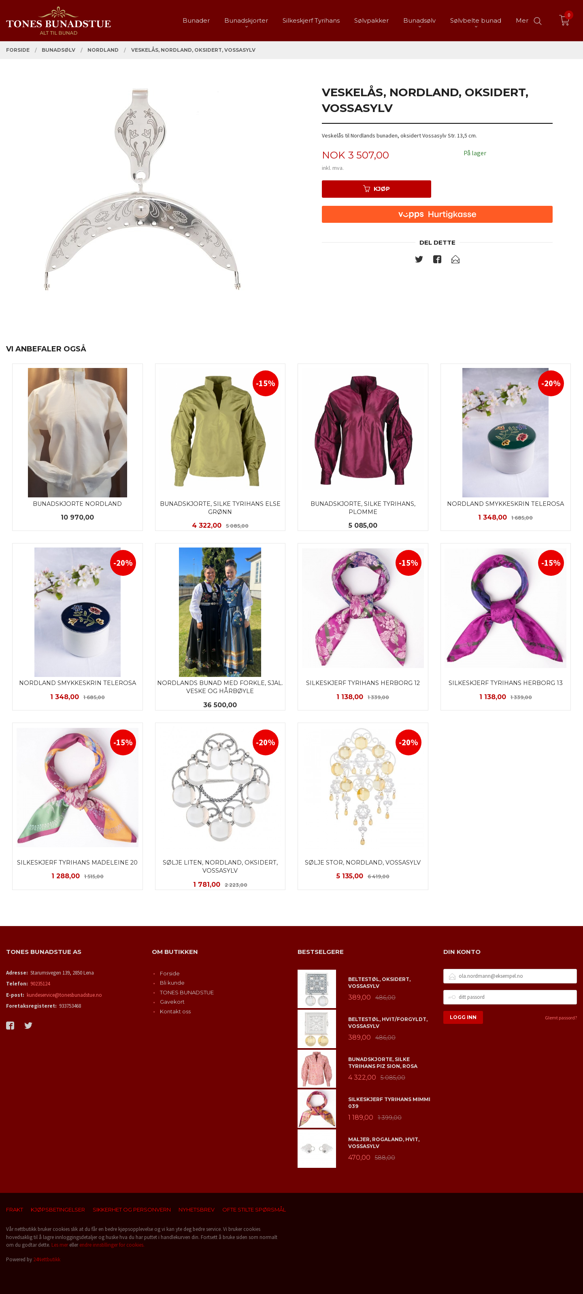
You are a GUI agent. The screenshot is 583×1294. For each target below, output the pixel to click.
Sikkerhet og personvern (132, 1209)
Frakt (14, 1209)
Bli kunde (172, 982)
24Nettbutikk (46, 1259)
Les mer (59, 1244)
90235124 (40, 983)
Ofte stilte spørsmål (254, 1209)
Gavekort (172, 1001)
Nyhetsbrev (197, 1209)
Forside (170, 973)
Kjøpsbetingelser (58, 1209)
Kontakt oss (175, 1011)
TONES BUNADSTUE (187, 992)
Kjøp (376, 188)
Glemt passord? (561, 1018)
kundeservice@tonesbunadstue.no (64, 995)
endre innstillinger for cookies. (112, 1244)
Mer (522, 20)
